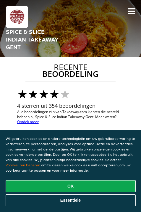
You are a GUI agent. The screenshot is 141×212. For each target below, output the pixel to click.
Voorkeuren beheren (23, 165)
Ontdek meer (28, 121)
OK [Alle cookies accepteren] (70, 186)
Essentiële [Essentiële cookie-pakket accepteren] (70, 200)
